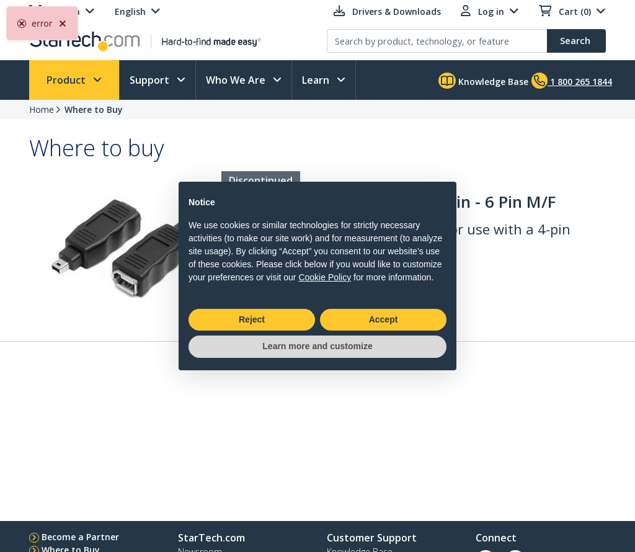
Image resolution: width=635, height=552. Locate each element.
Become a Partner (80, 537)
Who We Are (237, 80)
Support (151, 80)
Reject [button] (252, 319)
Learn (317, 80)
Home (41, 109)
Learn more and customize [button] (317, 346)
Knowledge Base (483, 81)
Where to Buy (93, 109)
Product (67, 80)
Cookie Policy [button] (324, 277)
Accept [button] (383, 319)
